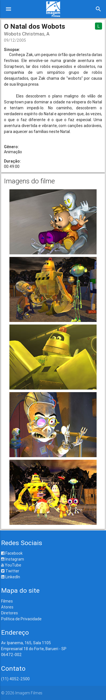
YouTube (11, 565)
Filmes (7, 601)
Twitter (10, 571)
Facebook (12, 553)
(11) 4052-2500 (15, 678)
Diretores (9, 612)
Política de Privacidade (21, 618)
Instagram (12, 559)
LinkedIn (10, 576)
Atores (7, 607)
